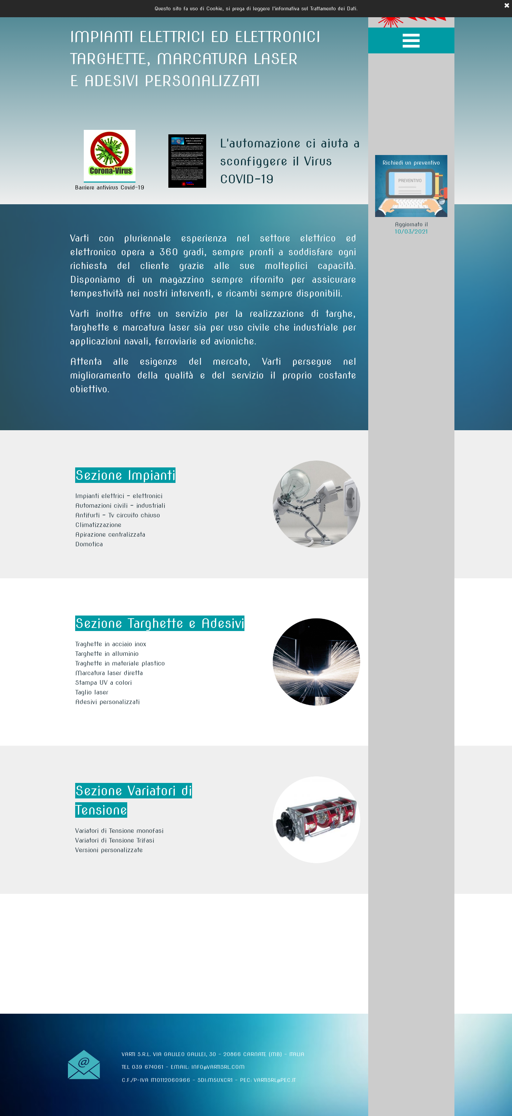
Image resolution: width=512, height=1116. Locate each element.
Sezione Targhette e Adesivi (159, 623)
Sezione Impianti (125, 475)
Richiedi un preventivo (411, 162)
